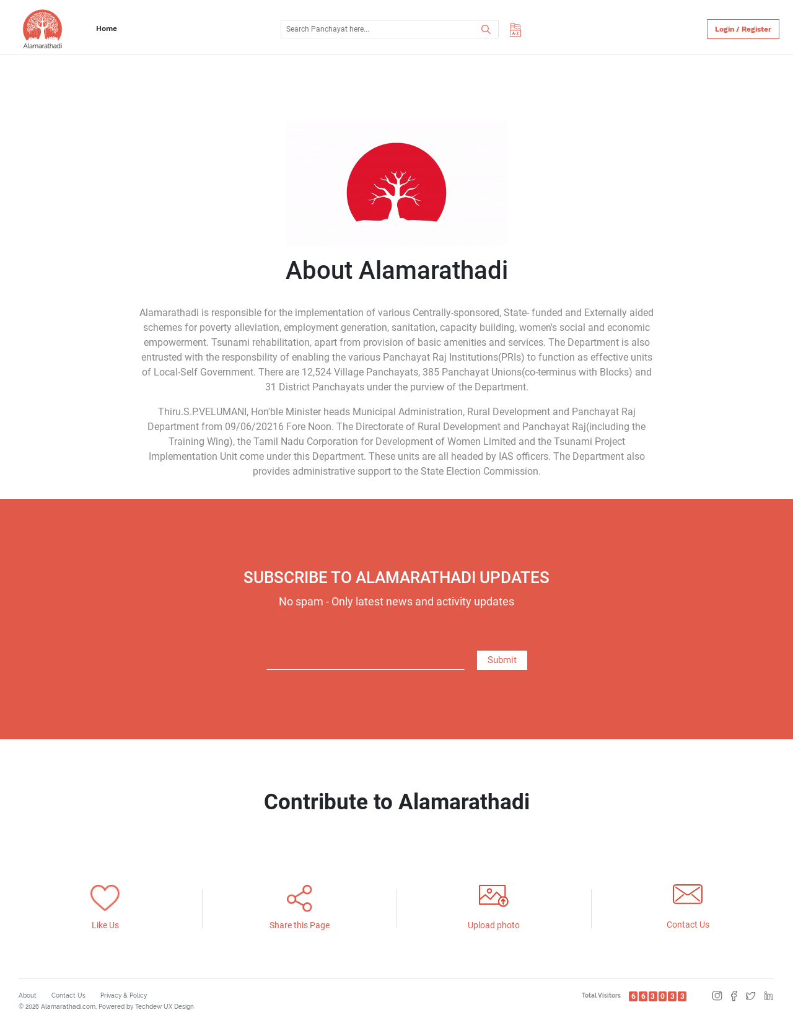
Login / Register (743, 29)
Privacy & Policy (123, 995)
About (28, 995)
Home (106, 28)
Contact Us (68, 995)
